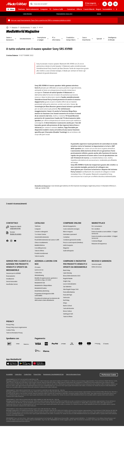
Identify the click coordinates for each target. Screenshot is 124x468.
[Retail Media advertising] (42, 333)
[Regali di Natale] (67, 320)
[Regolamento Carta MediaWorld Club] (53, 416)
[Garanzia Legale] (96, 306)
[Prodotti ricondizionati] (41, 295)
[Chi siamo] (37, 309)
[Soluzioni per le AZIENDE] (13, 315)
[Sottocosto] (66, 339)
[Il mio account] (104, 4)
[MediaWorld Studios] (41, 330)
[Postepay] (63, 385)
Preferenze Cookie (109, 416)
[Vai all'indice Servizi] (12, 326)
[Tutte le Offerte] (39, 293)
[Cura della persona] (40, 290)
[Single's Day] (66, 323)
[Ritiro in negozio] (68, 274)
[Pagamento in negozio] (38, 392)
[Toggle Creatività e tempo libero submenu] (78, 39)
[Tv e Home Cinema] (40, 276)
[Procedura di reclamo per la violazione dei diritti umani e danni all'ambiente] (48, 341)
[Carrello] (115, 4)
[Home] (7, 27)
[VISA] (38, 385)
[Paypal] (55, 385)
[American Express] (46, 385)
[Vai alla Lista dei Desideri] (110, 4)
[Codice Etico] (38, 315)
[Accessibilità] (9, 416)
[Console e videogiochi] (41, 274)
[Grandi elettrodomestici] (42, 279)
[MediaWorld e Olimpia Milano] (43, 327)
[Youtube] (16, 283)
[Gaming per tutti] (68, 356)
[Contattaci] (66, 279)
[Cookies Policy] (10, 372)
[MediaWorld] (16, 4)
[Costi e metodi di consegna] (71, 271)
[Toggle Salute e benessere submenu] (15, 39)
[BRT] (9, 385)
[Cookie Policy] (27, 416)
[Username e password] (70, 276)
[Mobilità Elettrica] (40, 287)
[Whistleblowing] (39, 317)
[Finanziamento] (10, 318)
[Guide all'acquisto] (68, 293)
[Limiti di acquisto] (68, 287)
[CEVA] (18, 385)
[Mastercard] (80, 385)
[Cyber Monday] (67, 315)
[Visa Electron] (72, 385)
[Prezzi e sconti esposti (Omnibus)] (73, 285)
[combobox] (57, 4)
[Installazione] (10, 321)
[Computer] (38, 271)
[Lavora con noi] (39, 312)
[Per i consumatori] (97, 268)
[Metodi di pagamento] (69, 268)
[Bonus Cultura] (67, 353)
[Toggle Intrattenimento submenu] (33, 39)
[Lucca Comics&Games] (69, 326)
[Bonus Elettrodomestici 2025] (71, 318)
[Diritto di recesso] (97, 309)
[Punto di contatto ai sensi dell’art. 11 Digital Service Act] (105, 275)
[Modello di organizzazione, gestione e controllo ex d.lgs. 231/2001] (48, 321)
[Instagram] (12, 283)
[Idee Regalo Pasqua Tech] (70, 331)
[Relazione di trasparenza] (99, 286)
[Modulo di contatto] (15, 276)
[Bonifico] (106, 385)
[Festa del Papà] (67, 337)
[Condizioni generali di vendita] (72, 282)
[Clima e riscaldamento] (41, 285)
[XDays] (65, 345)
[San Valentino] (67, 329)
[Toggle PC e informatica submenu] (62, 39)
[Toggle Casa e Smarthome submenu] (92, 39)
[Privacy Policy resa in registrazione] (16, 369)
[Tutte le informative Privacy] (14, 375)
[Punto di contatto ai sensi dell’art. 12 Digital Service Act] (105, 279)
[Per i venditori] (96, 271)
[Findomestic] (97, 385)
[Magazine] (66, 290)
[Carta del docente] (68, 350)
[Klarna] (46, 393)
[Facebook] (8, 283)
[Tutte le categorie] (10, 9)
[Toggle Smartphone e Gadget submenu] (48, 39)
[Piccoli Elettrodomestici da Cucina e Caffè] (47, 282)
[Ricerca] (31, 4)
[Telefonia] (37, 268)
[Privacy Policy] (10, 367)
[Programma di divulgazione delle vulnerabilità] (48, 337)
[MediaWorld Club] (40, 325)
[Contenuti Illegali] (97, 283)
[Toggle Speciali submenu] (104, 39)
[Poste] (26, 386)
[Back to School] (67, 348)
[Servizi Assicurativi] (11, 323)
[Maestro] (89, 385)
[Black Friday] (66, 312)
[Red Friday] (66, 342)
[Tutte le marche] (39, 298)
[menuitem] (21, 9)
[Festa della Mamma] (69, 334)
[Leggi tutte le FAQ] (15, 271)
